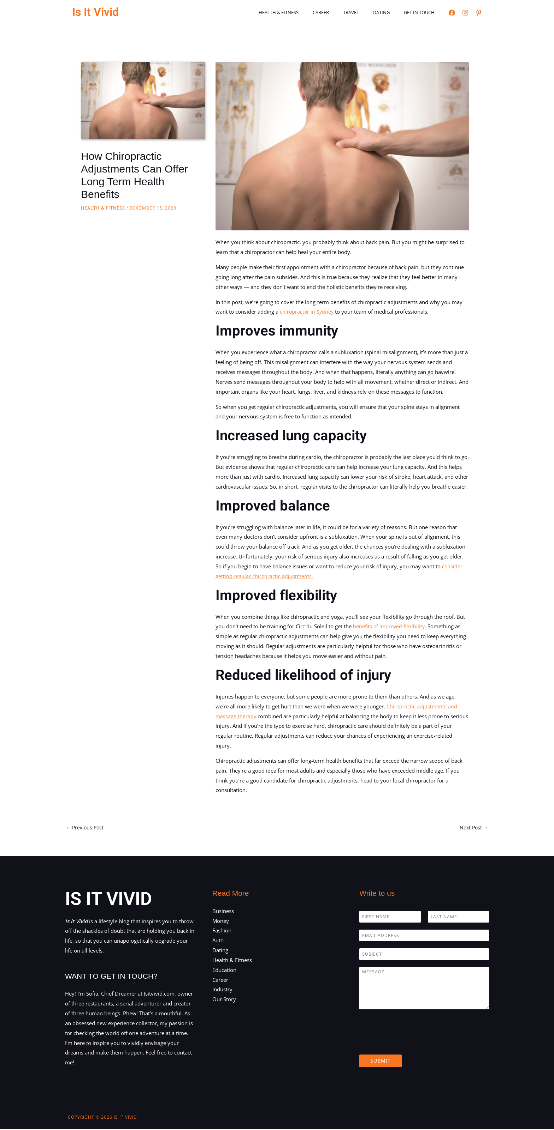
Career (338, 12)
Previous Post (86, 827)
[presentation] (413, 1043)
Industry (222, 990)
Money (220, 921)
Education (224, 970)
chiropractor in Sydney (307, 311)
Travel (363, 12)
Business (223, 911)
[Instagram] (465, 13)
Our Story (224, 999)
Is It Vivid (95, 12)
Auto (218, 940)
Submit (380, 1061)
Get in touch (421, 12)
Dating (389, 12)
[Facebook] (452, 13)
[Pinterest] (479, 13)
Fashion (221, 931)
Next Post (473, 827)
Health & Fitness (301, 12)
